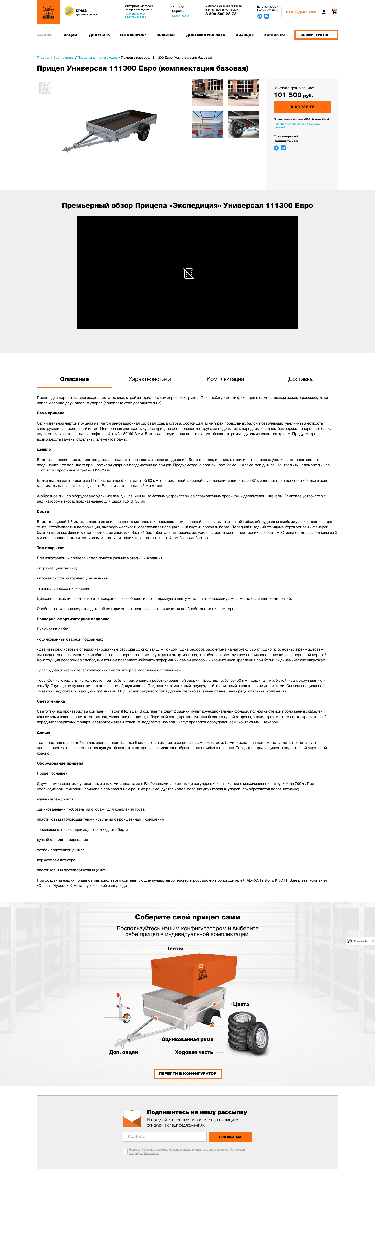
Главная (43, 57)
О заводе (245, 35)
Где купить (99, 35)
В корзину (302, 107)
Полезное (166, 35)
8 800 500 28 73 (221, 14)
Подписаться (230, 1137)
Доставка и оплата (205, 35)
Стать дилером (301, 12)
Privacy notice (361, 941)
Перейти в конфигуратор (187, 1074)
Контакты (274, 35)
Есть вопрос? (133, 35)
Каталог (45, 35)
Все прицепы (63, 57)
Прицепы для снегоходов (97, 57)
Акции (70, 35)
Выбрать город (180, 15)
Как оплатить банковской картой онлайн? (297, 125)
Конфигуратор (315, 35)
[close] (373, 941)
